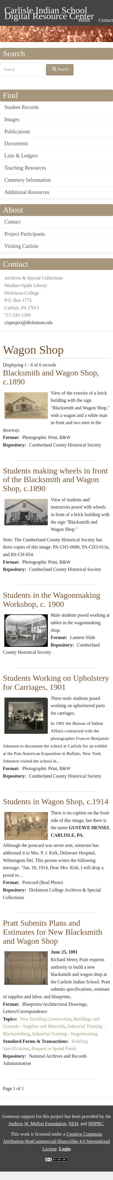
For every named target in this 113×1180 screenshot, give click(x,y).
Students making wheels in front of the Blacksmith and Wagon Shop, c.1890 (55, 479)
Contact (12, 222)
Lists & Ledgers (21, 156)
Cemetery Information (27, 180)
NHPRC (95, 1123)
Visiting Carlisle (21, 246)
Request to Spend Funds (54, 1048)
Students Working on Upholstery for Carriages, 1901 (56, 682)
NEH (73, 1123)
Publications (17, 132)
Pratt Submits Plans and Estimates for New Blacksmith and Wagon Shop (52, 931)
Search (60, 69)
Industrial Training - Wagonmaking (65, 1033)
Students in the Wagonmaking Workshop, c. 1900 (51, 600)
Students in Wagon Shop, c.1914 (55, 801)
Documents (16, 143)
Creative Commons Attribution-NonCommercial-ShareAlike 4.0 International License (56, 1141)
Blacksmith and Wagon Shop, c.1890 (51, 377)
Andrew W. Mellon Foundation (37, 1123)
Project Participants (24, 234)
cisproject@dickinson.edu (28, 322)
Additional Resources (26, 192)
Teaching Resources (25, 168)
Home (84, 20)
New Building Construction (45, 1018)
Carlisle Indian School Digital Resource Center (49, 11)
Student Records (21, 107)
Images (11, 119)
